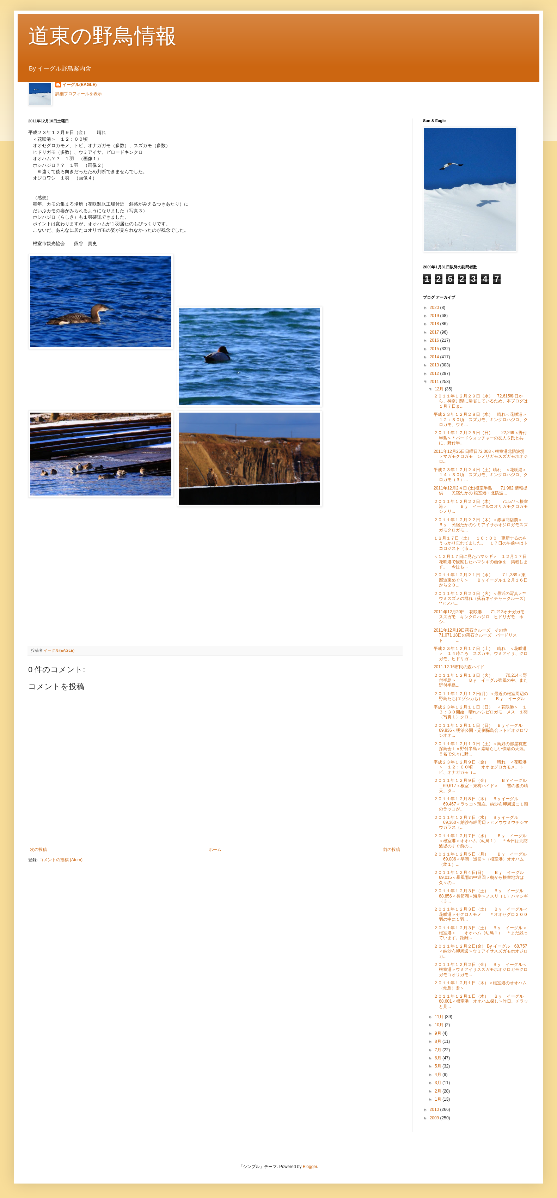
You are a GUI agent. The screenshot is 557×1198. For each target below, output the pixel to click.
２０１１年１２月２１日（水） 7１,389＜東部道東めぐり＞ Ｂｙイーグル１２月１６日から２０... (481, 580)
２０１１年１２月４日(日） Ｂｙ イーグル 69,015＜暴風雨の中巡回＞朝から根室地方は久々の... (479, 877)
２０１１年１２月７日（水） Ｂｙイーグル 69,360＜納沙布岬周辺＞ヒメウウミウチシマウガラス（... (481, 822)
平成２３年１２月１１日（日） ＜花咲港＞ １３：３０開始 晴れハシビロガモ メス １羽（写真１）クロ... (481, 712)
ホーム (215, 849)
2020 (435, 307)
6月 (438, 1058)
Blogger (310, 1166)
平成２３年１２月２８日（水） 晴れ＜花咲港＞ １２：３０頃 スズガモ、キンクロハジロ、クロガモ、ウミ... (482, 419)
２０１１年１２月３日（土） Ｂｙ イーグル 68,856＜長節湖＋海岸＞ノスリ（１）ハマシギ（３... (483, 896)
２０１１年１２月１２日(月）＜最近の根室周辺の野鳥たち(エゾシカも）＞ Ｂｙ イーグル (481, 696)
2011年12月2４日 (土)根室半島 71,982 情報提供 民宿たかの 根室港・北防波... (480, 490)
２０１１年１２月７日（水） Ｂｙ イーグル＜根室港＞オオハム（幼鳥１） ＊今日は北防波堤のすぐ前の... (481, 841)
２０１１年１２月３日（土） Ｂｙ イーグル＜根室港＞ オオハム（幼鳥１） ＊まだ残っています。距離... (481, 933)
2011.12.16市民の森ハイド (459, 666)
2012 (435, 373)
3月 (438, 1082)
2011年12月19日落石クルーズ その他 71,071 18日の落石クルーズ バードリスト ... (475, 635)
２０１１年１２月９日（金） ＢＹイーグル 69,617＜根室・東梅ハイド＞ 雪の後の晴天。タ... (481, 785)
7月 (438, 1049)
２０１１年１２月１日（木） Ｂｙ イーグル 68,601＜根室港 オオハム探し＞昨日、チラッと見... (483, 1001)
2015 (435, 348)
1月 (438, 1099)
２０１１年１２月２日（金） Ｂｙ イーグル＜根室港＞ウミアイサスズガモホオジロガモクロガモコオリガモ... (481, 969)
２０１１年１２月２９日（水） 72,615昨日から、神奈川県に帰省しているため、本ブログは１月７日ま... (481, 401)
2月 (438, 1091)
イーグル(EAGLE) (79, 84)
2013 (435, 365)
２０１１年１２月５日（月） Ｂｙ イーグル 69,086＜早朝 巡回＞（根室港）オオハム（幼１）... (480, 859)
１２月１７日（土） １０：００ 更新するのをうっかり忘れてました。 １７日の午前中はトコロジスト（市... (481, 543)
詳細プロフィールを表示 (78, 93)
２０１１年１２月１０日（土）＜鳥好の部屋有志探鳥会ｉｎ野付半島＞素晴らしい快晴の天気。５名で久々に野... (481, 748)
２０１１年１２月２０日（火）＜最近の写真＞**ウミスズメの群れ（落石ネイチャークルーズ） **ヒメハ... (481, 598)
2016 (435, 340)
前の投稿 (391, 849)
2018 (435, 323)
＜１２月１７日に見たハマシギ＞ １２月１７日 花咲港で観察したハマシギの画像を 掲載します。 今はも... (482, 561)
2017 (435, 332)
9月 (438, 1033)
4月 (438, 1074)
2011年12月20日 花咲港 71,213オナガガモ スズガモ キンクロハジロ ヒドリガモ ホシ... (481, 617)
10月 (440, 1024)
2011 (435, 381)
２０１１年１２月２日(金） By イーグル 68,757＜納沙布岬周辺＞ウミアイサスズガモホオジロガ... (481, 951)
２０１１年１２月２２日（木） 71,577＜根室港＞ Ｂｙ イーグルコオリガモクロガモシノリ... (481, 506)
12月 (440, 389)
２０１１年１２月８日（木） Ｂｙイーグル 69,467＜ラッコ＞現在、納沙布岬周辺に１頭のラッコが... (481, 803)
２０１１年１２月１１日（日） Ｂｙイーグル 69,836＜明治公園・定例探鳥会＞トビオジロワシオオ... (482, 730)
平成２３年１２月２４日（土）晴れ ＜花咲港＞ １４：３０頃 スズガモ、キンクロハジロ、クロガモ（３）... (482, 474)
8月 (438, 1041)
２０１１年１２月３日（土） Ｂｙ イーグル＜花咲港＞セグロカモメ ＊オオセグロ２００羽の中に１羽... (481, 914)
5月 (438, 1066)
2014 (435, 356)
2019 (435, 315)
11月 (440, 1016)
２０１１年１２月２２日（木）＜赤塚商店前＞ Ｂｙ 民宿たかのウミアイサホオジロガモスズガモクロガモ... (482, 525)
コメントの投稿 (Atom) (60, 859)
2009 (435, 1117)
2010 (435, 1109)
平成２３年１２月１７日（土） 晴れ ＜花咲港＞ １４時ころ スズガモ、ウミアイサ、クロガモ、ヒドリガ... (481, 653)
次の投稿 (38, 849)
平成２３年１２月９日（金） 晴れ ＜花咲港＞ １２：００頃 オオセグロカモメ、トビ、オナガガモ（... (480, 767)
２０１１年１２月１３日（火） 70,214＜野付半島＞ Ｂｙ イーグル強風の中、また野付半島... (481, 680)
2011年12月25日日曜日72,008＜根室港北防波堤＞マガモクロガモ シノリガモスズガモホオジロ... (481, 456)
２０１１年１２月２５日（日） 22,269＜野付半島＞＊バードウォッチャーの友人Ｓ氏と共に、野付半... (480, 437)
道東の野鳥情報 (102, 36)
